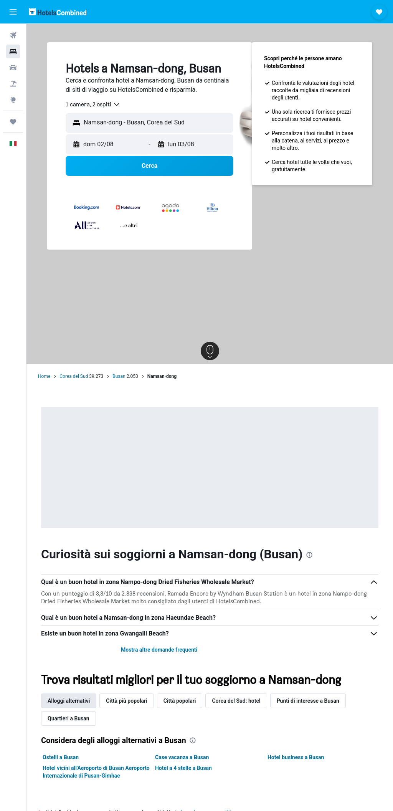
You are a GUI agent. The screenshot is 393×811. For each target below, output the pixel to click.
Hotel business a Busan (296, 757)
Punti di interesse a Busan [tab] (308, 701)
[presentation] (309, 554)
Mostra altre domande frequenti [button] (159, 650)
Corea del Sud (73, 376)
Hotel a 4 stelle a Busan (183, 768)
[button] (13, 11)
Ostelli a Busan (61, 757)
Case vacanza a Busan (182, 757)
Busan (118, 376)
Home (44, 376)
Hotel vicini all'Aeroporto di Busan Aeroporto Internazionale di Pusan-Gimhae (96, 772)
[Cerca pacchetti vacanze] (13, 83)
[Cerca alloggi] (13, 51)
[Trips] (13, 121)
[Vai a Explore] (13, 100)
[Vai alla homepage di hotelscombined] (58, 11)
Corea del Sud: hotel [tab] (236, 701)
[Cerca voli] (13, 35)
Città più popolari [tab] (126, 701)
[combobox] (93, 104)
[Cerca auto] (13, 67)
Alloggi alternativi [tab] (69, 701)
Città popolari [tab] (179, 701)
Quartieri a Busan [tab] (68, 718)
